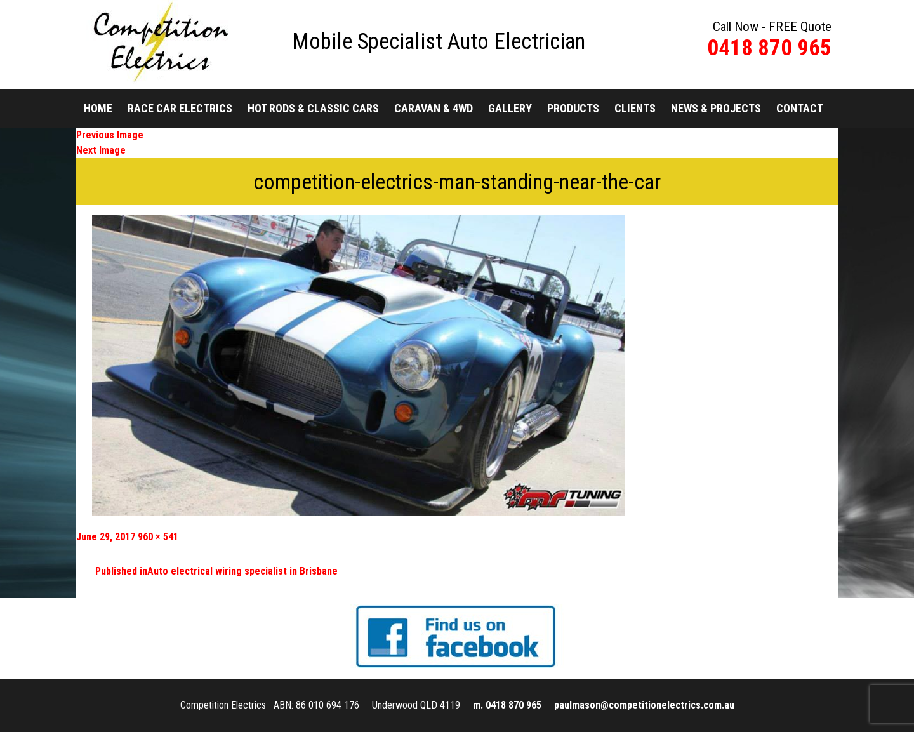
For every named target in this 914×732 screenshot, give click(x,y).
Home (98, 108)
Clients (635, 108)
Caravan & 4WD (433, 108)
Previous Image (109, 135)
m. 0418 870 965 (507, 705)
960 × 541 (158, 537)
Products (573, 108)
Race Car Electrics (180, 108)
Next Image (101, 150)
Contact (799, 108)
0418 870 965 (769, 48)
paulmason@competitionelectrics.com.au (644, 705)
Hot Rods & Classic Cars (313, 108)
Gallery (510, 108)
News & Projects (716, 108)
